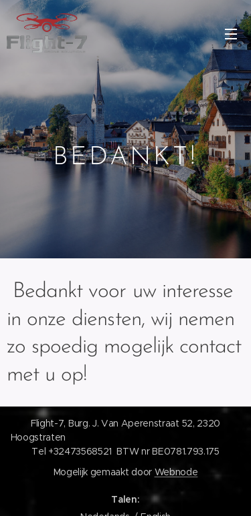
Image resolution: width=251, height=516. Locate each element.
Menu (231, 34)
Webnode (176, 472)
